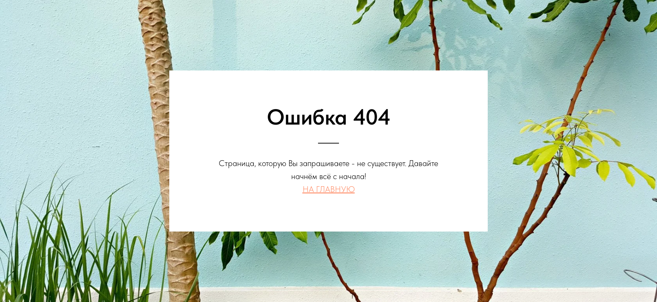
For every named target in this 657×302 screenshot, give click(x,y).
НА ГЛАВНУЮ (329, 189)
